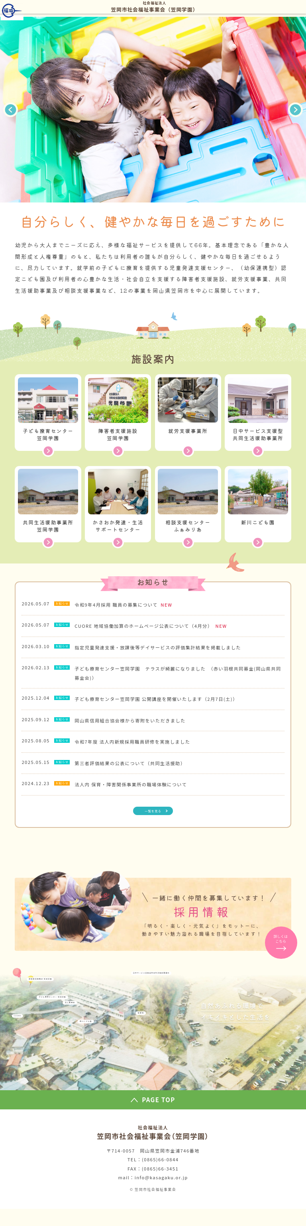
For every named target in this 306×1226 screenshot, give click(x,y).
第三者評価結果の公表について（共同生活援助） (138, 774)
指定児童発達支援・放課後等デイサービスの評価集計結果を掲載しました (166, 651)
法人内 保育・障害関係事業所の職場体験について (139, 797)
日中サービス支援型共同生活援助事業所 (231, 997)
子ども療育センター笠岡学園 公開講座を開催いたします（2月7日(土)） (164, 704)
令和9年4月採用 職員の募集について (125, 604)
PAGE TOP (158, 1117)
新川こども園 (131, 1071)
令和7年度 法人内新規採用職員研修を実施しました (140, 751)
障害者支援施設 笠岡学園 (61, 1006)
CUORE (26, 1062)
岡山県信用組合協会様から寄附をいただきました (138, 727)
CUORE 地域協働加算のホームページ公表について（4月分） (152, 628)
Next (295, 109)
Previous (10, 109)
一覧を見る (152, 826)
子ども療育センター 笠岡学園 (80, 1034)
